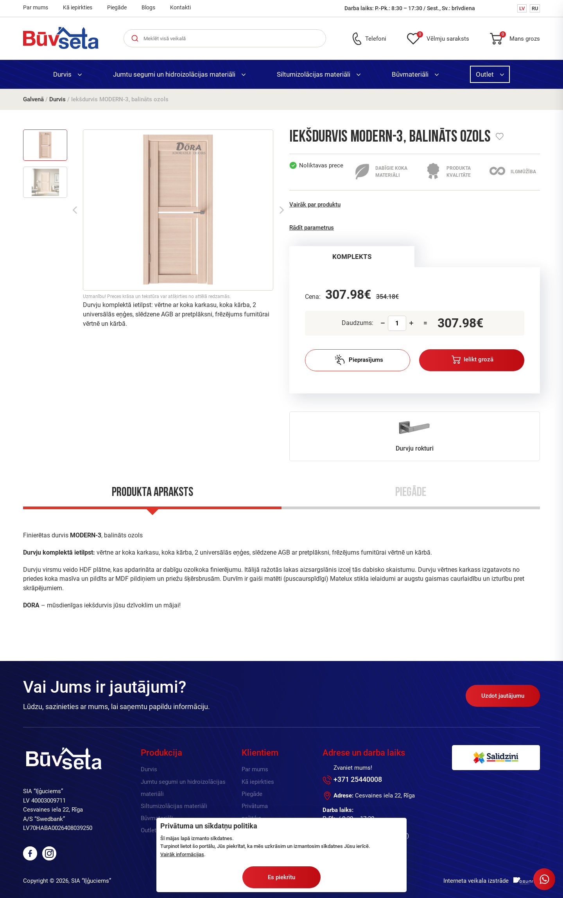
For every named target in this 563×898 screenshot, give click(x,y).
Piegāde (117, 7)
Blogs (148, 7)
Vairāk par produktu (315, 204)
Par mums (35, 7)
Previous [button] (75, 210)
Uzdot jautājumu (502, 695)
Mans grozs (520, 37)
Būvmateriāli (415, 74)
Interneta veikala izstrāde (476, 880)
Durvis (67, 74)
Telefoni (375, 38)
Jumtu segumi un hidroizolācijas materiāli (179, 74)
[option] (178, 210)
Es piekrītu (281, 877)
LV (522, 8)
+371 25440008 (357, 779)
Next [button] (281, 210)
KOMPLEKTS (351, 256)
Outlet (490, 74)
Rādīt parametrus (311, 227)
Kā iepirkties (77, 7)
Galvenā (33, 99)
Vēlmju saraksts (443, 37)
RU (535, 8)
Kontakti (180, 7)
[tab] (352, 256)
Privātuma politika (255, 812)
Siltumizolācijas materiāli (318, 74)
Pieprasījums (358, 360)
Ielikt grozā (472, 359)
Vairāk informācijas (182, 854)
